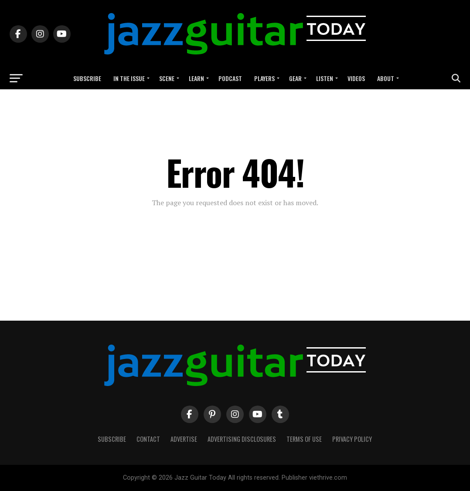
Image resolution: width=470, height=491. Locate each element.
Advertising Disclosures (242, 439)
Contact (148, 439)
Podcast (230, 78)
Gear (295, 78)
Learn (196, 78)
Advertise (183, 439)
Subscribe (87, 78)
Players (264, 78)
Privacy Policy (352, 439)
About (385, 78)
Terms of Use (304, 439)
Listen (324, 78)
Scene (166, 78)
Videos (356, 78)
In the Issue (129, 78)
